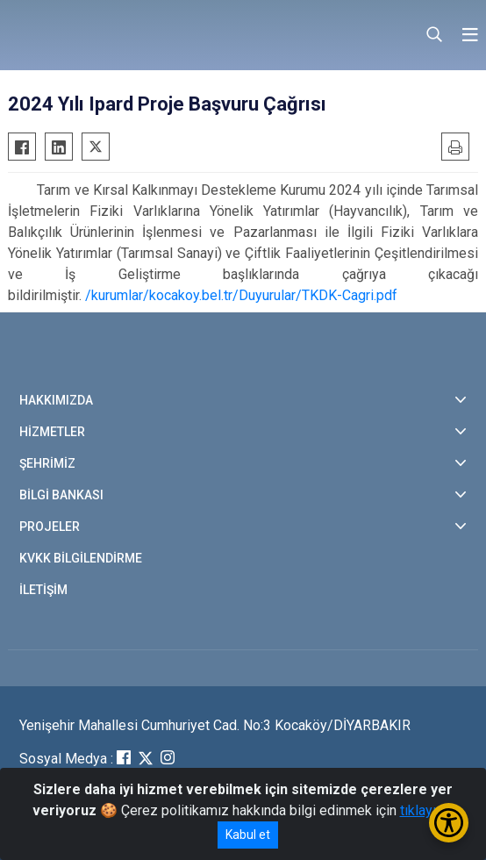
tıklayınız (427, 810)
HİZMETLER (52, 432)
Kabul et (247, 835)
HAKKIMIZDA (56, 400)
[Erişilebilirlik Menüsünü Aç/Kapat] (448, 822)
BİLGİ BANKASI (61, 495)
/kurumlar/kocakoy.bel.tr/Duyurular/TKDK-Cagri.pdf (241, 295)
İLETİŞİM (43, 590)
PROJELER (49, 527)
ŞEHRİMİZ (47, 463)
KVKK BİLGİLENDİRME (80, 558)
